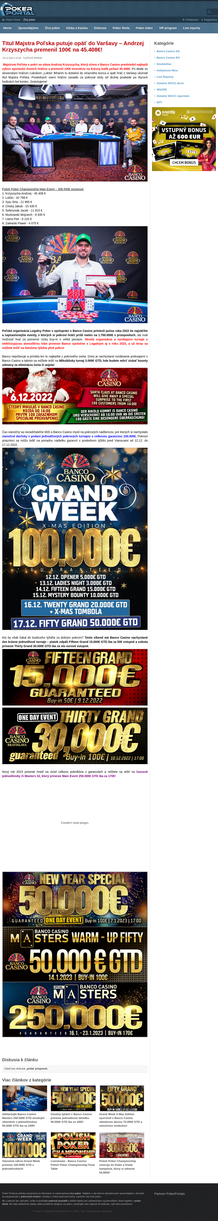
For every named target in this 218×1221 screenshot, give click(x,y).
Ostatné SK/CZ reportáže (173, 96)
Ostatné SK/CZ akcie (170, 83)
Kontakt (37, 1211)
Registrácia (210, 19)
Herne (7, 28)
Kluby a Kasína (76, 28)
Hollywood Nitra (167, 70)
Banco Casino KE (168, 51)
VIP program (168, 28)
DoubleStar (164, 64)
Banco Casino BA (168, 57)
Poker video (144, 28)
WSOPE (162, 89)
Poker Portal (13, 19)
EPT (159, 102)
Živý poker (29, 19)
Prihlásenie (192, 19)
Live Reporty (165, 76)
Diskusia (100, 28)
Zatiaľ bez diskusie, (26, 1068)
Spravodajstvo (28, 28)
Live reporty (191, 28)
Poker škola (121, 28)
